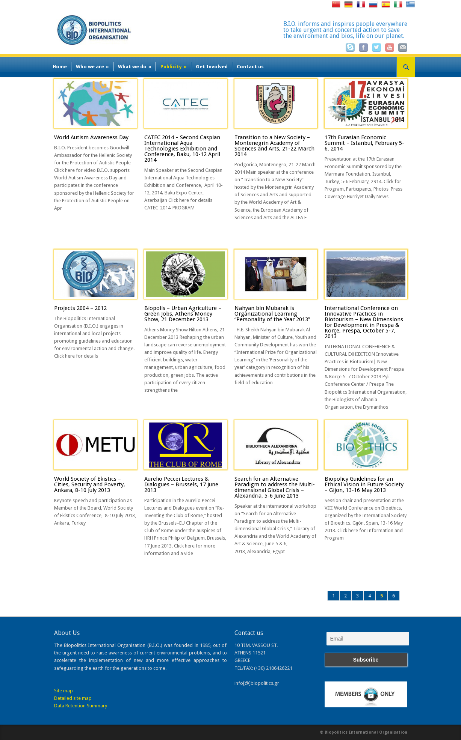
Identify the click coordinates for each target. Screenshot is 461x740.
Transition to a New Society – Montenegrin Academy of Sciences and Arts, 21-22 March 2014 (274, 146)
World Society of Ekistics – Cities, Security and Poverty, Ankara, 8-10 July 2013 (89, 484)
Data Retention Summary (80, 705)
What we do (134, 66)
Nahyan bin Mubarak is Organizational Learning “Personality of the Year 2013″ (272, 314)
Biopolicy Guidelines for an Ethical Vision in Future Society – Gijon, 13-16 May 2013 (364, 484)
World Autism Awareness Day (91, 137)
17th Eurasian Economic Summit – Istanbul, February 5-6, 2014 (364, 143)
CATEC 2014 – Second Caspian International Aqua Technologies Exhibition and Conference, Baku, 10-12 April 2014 (182, 148)
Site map (63, 690)
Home (60, 66)
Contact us (250, 66)
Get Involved (212, 66)
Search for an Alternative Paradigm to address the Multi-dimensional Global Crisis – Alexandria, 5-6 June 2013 (274, 487)
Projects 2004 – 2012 (80, 308)
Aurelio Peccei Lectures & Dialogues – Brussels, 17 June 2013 (181, 484)
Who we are (92, 66)
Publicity (173, 66)
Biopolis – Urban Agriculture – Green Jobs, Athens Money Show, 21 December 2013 (182, 314)
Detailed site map (73, 698)
